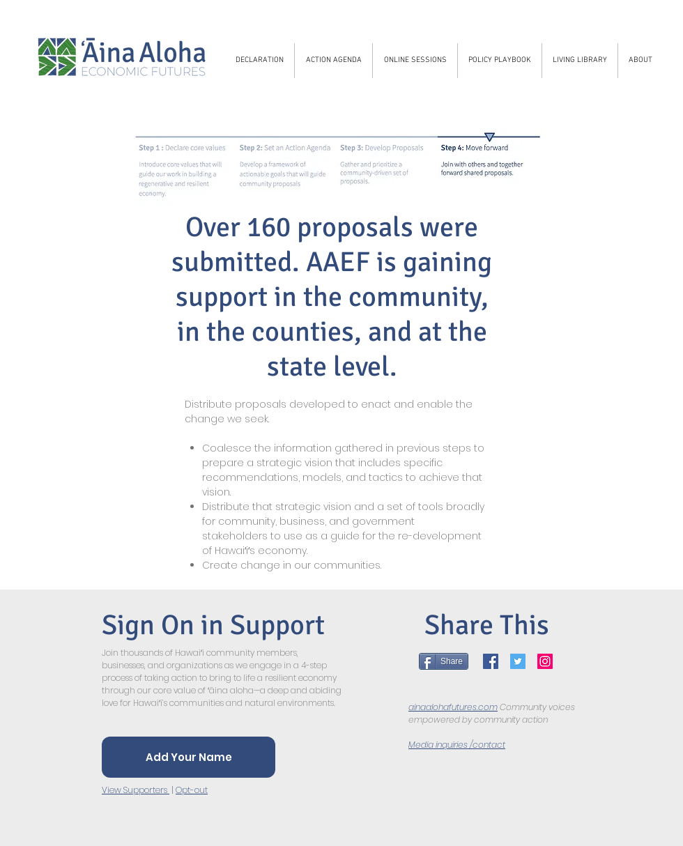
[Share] (443, 661)
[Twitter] (517, 661)
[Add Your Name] (188, 757)
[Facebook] (490, 661)
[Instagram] (545, 661)
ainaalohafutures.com (453, 707)
